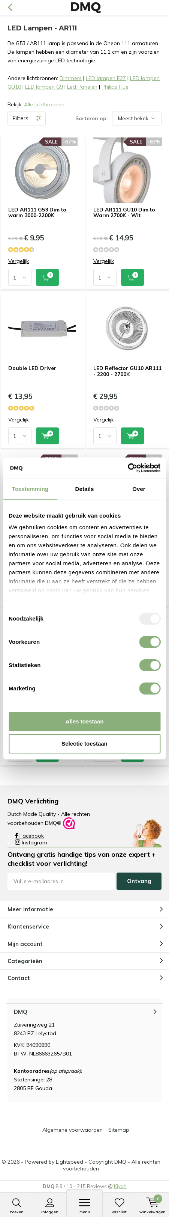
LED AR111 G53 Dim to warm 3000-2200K (37, 212)
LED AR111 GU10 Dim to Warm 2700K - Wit (124, 212)
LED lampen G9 (44, 86)
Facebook (29, 835)
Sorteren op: (91, 118)
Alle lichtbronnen (44, 104)
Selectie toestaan (84, 743)
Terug (9, 7)
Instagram (31, 842)
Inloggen (49, 1206)
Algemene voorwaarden (72, 1129)
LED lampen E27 (106, 78)
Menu (84, 1206)
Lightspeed (69, 1161)
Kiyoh (120, 1186)
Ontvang (139, 881)
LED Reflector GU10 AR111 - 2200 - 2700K (127, 371)
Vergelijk (18, 261)
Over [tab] (138, 489)
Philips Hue (115, 86)
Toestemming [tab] (30, 489)
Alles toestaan (85, 721)
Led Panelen (82, 86)
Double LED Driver (32, 368)
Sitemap (118, 1129)
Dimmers (71, 78)
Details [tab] (84, 489)
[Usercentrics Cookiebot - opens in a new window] (127, 468)
